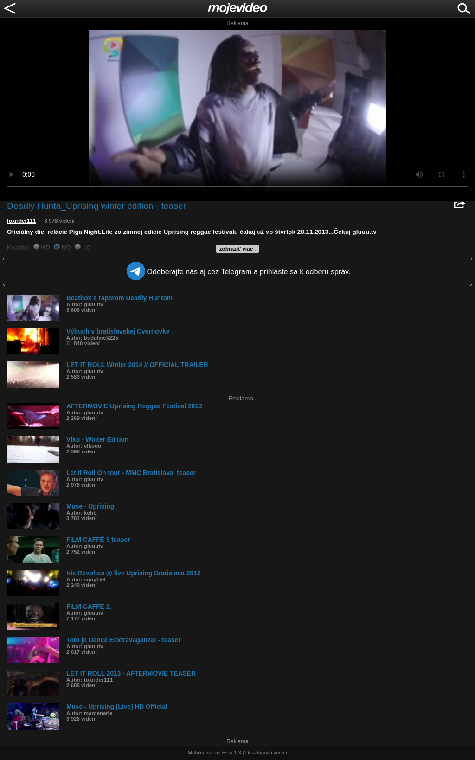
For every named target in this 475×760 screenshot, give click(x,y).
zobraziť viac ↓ (238, 248)
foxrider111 (21, 221)
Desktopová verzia (266, 752)
